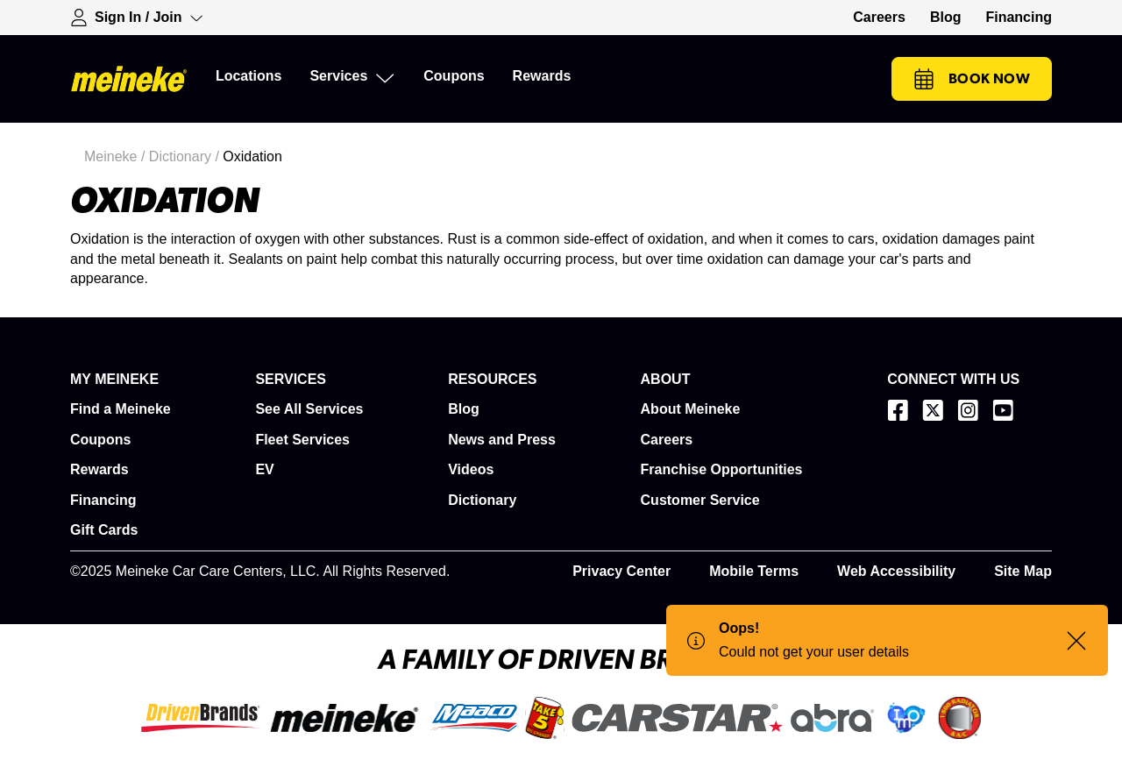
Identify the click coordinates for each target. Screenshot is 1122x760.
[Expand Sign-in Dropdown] (136, 17)
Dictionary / (186, 156)
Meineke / (116, 156)
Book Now (971, 78)
